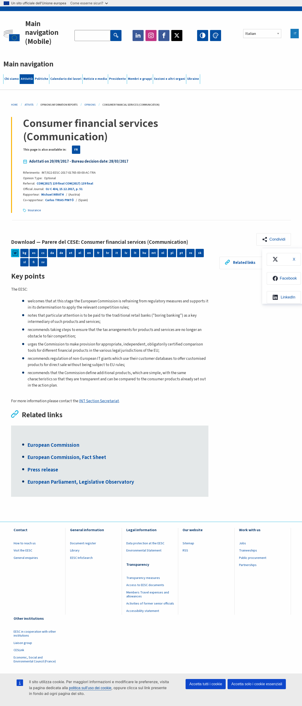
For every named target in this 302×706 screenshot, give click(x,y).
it (116, 253)
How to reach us (25, 544)
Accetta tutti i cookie (205, 684)
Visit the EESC (23, 551)
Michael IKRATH (52, 194)
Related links (244, 263)
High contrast (202, 35)
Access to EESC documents (145, 586)
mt (153, 253)
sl (24, 262)
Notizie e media (95, 79)
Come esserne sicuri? (89, 3)
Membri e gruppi (140, 79)
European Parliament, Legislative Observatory (82, 483)
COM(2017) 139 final (51, 183)
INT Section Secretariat (99, 401)
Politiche (41, 79)
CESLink (19, 651)
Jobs (242, 544)
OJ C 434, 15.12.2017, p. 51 (64, 189)
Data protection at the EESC (145, 544)
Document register (83, 544)
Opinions (89, 105)
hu (144, 253)
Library (75, 551)
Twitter (176, 35)
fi (34, 262)
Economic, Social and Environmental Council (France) (35, 660)
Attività (27, 79)
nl (162, 253)
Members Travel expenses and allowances (147, 595)
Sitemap (188, 544)
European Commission (54, 445)
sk (199, 253)
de (61, 253)
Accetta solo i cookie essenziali (256, 684)
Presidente (117, 79)
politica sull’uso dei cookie (90, 688)
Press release (43, 470)
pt (181, 253)
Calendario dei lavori (65, 79)
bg (24, 253)
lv (126, 253)
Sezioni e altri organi (169, 79)
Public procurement (252, 558)
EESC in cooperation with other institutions (35, 634)
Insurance (34, 210)
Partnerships (248, 565)
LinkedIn (138, 35)
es (34, 253)
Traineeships (248, 551)
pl (172, 253)
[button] (273, 239)
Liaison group (23, 643)
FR (76, 149)
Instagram (151, 35)
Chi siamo (11, 79)
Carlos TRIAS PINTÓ (59, 200)
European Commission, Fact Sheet (67, 458)
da (52, 253)
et (70, 253)
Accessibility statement (142, 611)
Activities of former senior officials (150, 604)
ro (190, 253)
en (89, 253)
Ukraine (193, 79)
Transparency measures (143, 578)
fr (98, 253)
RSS (185, 551)
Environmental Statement (143, 551)
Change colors (215, 35)
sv (42, 262)
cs (42, 253)
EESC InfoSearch (81, 558)
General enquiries (26, 558)
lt (135, 253)
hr (107, 253)
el (79, 253)
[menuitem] (283, 259)
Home (14, 105)
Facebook (163, 35)
